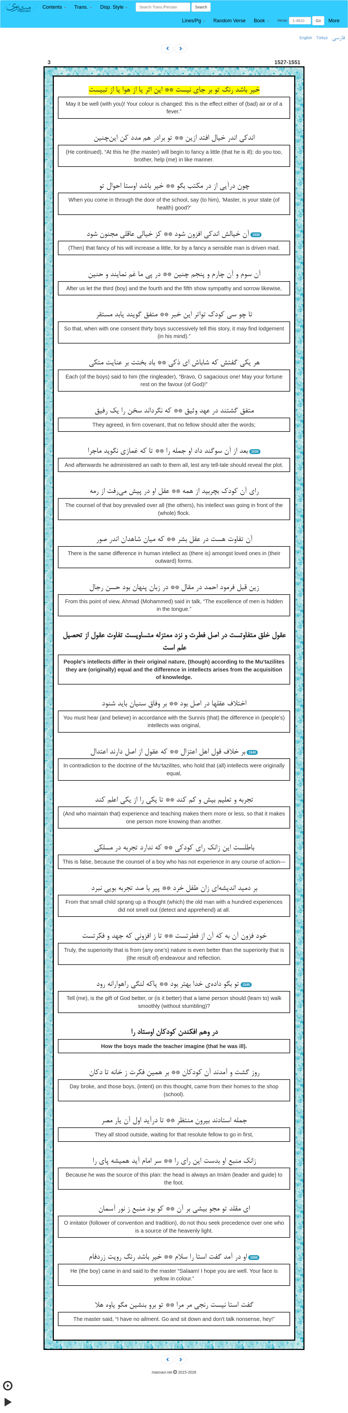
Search (201, 7)
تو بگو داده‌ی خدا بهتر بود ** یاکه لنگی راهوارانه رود (167, 984)
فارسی (338, 38)
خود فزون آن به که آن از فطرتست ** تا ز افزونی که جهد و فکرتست (174, 936)
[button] (54, 7)
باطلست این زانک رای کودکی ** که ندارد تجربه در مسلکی (174, 848)
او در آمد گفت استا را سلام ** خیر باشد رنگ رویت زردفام (168, 1257)
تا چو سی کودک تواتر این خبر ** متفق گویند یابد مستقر (174, 315)
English (306, 38)
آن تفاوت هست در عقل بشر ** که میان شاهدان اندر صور (174, 539)
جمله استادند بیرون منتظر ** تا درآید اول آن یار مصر (174, 1121)
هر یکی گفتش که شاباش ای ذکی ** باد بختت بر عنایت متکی (174, 363)
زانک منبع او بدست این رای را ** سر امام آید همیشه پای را (174, 1161)
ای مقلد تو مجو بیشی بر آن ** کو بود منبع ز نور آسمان (174, 1209)
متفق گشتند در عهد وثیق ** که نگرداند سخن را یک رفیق (174, 411)
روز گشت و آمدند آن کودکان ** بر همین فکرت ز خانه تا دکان (174, 1072)
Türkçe (322, 38)
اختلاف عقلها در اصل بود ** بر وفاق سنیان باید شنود (174, 704)
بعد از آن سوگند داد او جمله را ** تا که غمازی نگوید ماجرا (168, 451)
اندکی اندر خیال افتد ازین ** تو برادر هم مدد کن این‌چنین (174, 138)
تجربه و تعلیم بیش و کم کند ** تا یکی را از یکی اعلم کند (174, 800)
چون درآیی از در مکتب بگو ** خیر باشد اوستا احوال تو (174, 186)
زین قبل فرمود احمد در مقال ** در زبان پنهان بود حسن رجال (174, 587)
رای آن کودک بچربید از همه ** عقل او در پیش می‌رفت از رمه (174, 491)
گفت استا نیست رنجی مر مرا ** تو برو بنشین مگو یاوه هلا (174, 1305)
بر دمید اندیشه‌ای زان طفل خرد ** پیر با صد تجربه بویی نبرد (174, 888)
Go (318, 20)
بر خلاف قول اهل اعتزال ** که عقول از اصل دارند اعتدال (167, 752)
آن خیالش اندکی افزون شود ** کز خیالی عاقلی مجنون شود (167, 234)
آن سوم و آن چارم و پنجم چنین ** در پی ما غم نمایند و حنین (174, 274)
